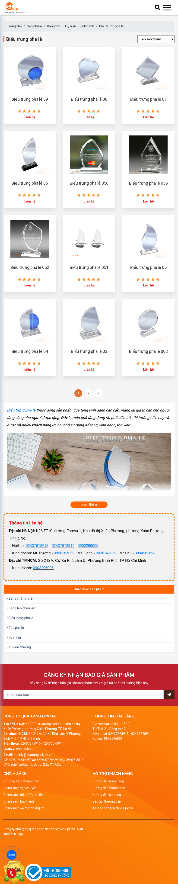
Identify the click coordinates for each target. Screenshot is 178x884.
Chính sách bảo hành (18, 823)
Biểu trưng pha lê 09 (30, 104)
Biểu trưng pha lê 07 (148, 104)
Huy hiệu (13, 659)
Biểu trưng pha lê (111, 26)
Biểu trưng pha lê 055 (148, 194)
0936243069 (106, 574)
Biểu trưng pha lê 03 (89, 372)
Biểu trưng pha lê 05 (148, 283)
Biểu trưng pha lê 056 (89, 194)
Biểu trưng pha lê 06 (30, 194)
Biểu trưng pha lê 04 (30, 372)
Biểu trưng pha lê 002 (148, 372)
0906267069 (64, 574)
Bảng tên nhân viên (21, 629)
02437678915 (37, 567)
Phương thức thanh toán (21, 803)
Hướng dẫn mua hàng (108, 803)
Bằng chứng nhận (20, 620)
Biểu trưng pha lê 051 (89, 283)
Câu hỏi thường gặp (106, 823)
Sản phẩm (34, 26)
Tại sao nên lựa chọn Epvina (112, 830)
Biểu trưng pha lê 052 (29, 283)
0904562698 (145, 574)
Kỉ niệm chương (18, 668)
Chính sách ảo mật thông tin (23, 830)
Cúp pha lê (15, 649)
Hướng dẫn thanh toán (108, 809)
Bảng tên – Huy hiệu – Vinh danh (70, 26)
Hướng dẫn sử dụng (106, 816)
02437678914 (63, 567)
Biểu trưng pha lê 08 (89, 104)
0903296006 (88, 567)
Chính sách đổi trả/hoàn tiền (23, 816)
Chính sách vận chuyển (20, 809)
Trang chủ (14, 26)
